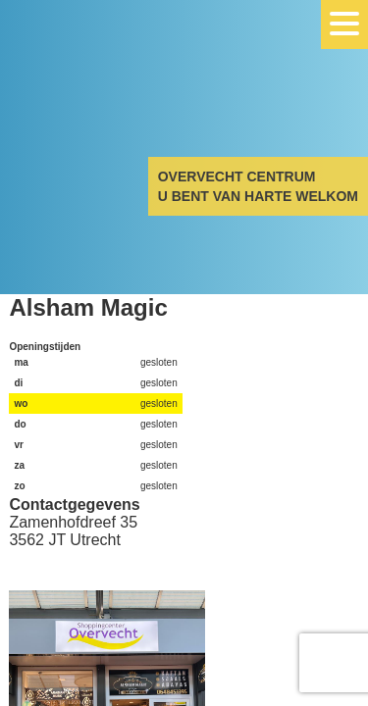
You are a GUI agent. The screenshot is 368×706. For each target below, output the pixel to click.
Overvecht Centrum (98, 90)
